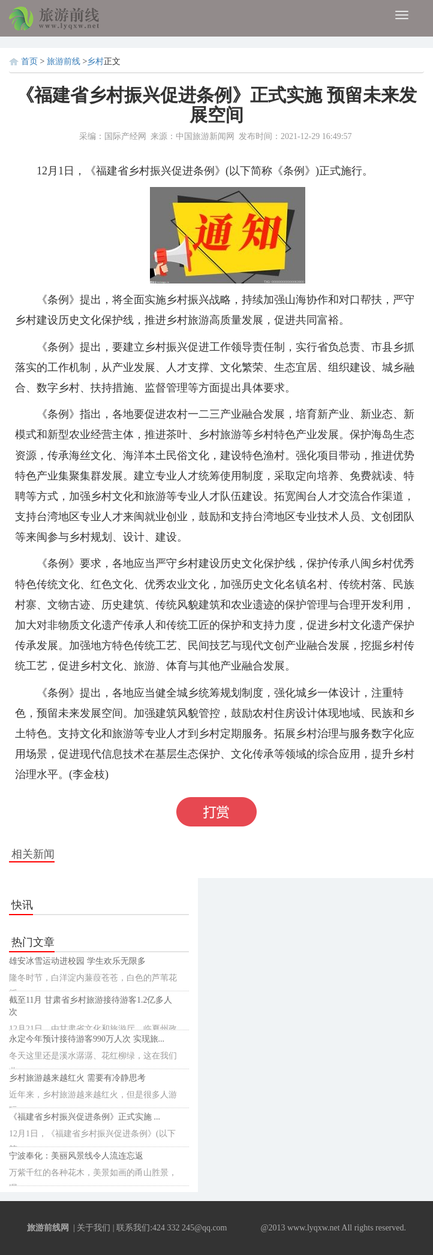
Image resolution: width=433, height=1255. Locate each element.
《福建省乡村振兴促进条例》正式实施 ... (84, 1116)
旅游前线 (65, 61)
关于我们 (93, 1227)
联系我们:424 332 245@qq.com (171, 1227)
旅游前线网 (48, 1227)
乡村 (95, 61)
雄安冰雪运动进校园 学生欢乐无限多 (77, 961)
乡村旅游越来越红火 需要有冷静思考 (77, 1077)
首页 (29, 61)
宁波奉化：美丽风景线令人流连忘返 (76, 1155)
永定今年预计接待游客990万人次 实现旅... (86, 1038)
